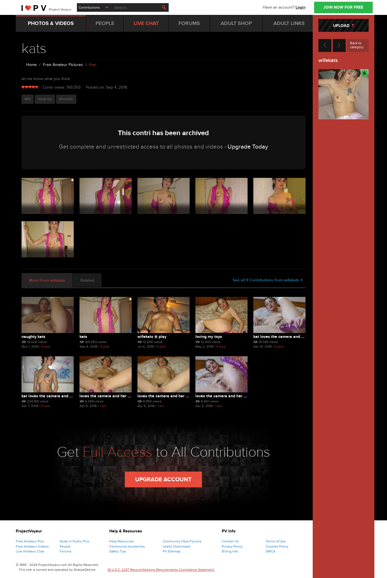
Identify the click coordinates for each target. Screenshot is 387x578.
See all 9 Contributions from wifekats (268, 280)
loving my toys (208, 336)
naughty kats (33, 336)
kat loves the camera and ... (279, 336)
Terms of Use (276, 541)
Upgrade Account (163, 479)
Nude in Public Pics (74, 541)
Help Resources (121, 541)
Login (300, 7)
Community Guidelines (127, 546)
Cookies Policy (277, 546)
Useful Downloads (176, 546)
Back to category (356, 45)
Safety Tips (117, 551)
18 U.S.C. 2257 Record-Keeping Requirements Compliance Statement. (161, 570)
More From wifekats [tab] (47, 280)
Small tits (45, 99)
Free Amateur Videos (32, 546)
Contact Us (230, 541)
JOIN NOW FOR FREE (343, 7)
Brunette (66, 99)
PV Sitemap (171, 551)
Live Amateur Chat (30, 551)
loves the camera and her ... (105, 396)
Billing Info (230, 551)
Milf (27, 99)
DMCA (270, 551)
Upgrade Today (247, 146)
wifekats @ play (151, 336)
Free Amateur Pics (30, 541)
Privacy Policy (232, 546)
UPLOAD (343, 25)
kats (83, 336)
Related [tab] (87, 280)
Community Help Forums (182, 541)
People (65, 546)
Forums (65, 551)
